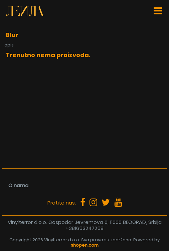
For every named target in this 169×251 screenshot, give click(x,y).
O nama (18, 185)
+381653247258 (84, 228)
